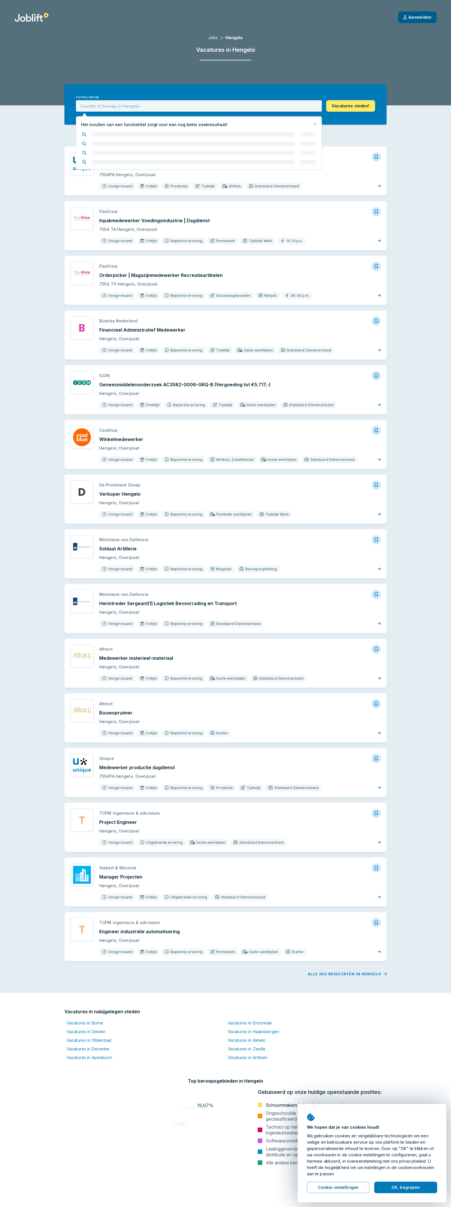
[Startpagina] (31, 17)
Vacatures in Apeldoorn (89, 1057)
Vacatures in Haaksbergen (253, 1031)
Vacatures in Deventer (88, 1048)
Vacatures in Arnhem (247, 1057)
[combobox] (199, 106)
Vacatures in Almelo (246, 1040)
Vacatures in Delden (86, 1031)
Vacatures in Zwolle (246, 1048)
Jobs (213, 37)
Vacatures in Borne (85, 1022)
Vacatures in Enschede (250, 1022)
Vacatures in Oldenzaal (89, 1040)
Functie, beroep (87, 97)
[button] (350, 106)
